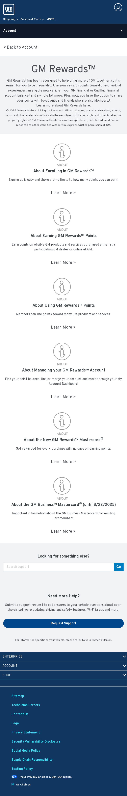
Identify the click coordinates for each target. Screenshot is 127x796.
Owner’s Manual (101, 640)
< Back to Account (20, 47)
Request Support (63, 623)
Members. (102, 100)
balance (23, 95)
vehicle (56, 90)
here (86, 105)
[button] (19, 80)
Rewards (19, 80)
